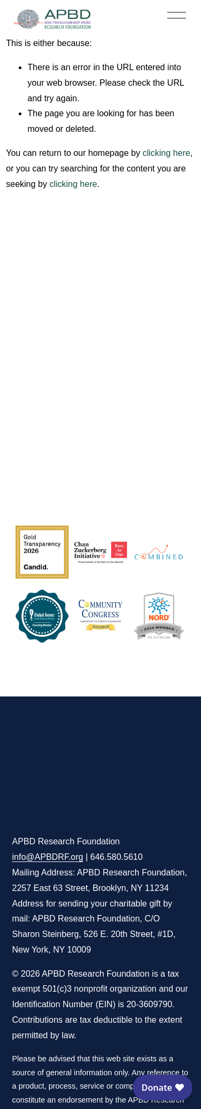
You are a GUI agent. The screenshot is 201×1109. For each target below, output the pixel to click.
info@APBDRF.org (48, 856)
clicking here (166, 153)
